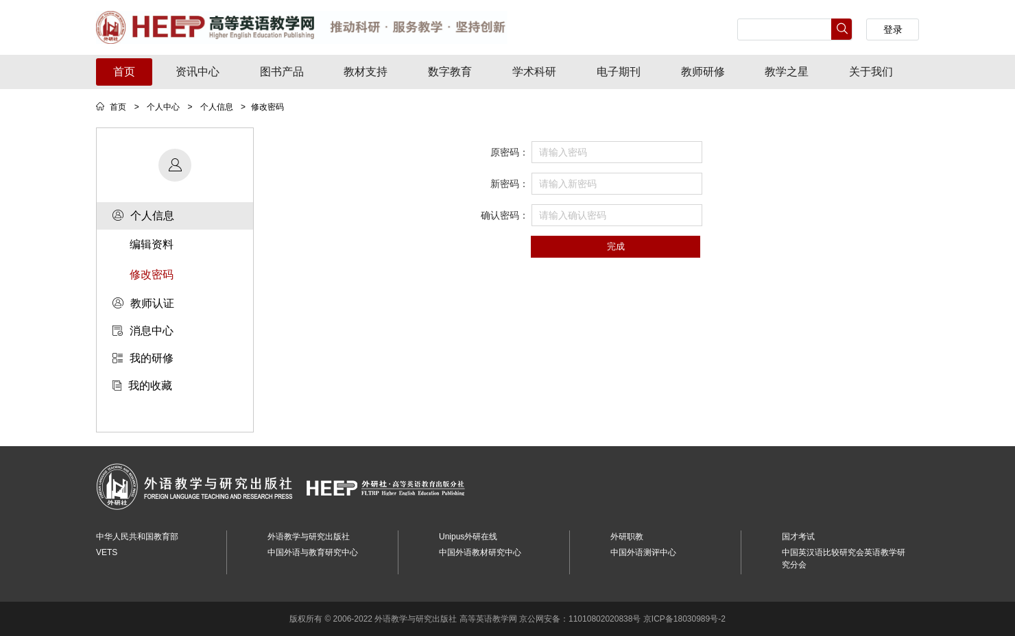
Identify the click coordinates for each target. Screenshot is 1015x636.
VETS (106, 552)
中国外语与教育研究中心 (312, 552)
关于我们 (871, 71)
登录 (893, 29)
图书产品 (282, 71)
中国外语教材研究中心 (480, 552)
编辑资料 (152, 244)
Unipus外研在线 (468, 536)
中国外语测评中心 (643, 552)
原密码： (509, 152)
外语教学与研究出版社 (308, 536)
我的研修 (143, 358)
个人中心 (163, 107)
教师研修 (703, 71)
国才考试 (798, 536)
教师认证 (143, 303)
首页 (124, 71)
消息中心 (143, 331)
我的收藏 (142, 385)
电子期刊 (619, 71)
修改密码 (152, 274)
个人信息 (216, 107)
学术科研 (534, 71)
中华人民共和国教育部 (137, 536)
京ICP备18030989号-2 (684, 619)
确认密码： (505, 215)
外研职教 (626, 536)
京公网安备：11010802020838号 (580, 619)
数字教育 (450, 71)
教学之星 (787, 71)
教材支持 (365, 71)
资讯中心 (197, 71)
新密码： (509, 183)
